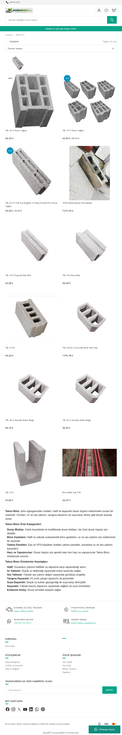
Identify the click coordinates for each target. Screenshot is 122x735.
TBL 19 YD (10, 347)
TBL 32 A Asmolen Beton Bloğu (76, 420)
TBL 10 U (9, 492)
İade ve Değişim (12, 668)
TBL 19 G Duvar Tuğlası (73, 130)
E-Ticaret (55, 733)
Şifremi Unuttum (69, 668)
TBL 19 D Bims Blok (71, 275)
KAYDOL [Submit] (110, 689)
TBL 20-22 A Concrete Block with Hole (79, 347)
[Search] (61, 20)
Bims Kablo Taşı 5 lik (71, 492)
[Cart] (113, 10)
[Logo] (19, 10)
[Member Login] (99, 10)
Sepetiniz (66, 672)
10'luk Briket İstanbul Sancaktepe (77, 202)
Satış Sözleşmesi (12, 662)
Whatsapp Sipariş (104, 729)
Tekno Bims (20, 35)
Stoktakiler (14, 41)
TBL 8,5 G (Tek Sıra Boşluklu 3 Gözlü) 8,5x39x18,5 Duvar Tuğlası (31, 204)
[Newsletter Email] (61, 690)
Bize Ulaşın (10, 645)
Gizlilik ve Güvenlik (14, 665)
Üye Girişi (66, 665)
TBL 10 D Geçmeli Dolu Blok (18, 275)
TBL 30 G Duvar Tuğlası (16, 130)
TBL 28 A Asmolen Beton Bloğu (19, 420)
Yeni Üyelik (67, 662)
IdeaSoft (46, 733)
